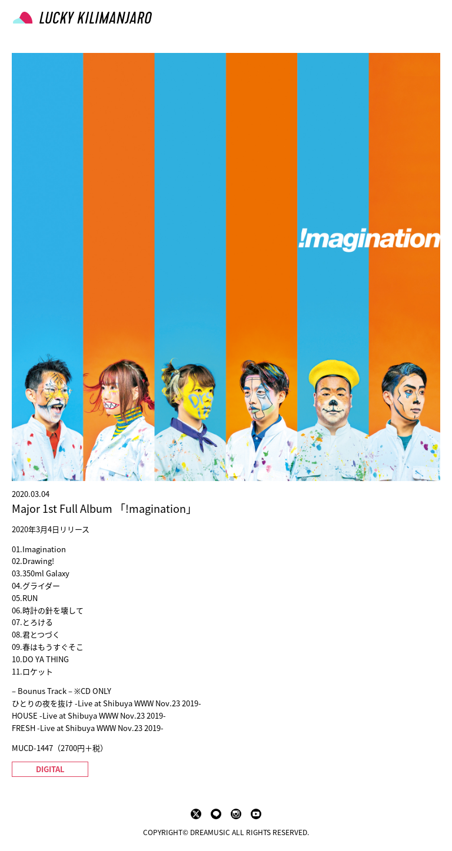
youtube (256, 814)
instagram (236, 814)
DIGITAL (50, 769)
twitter (196, 814)
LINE (216, 814)
